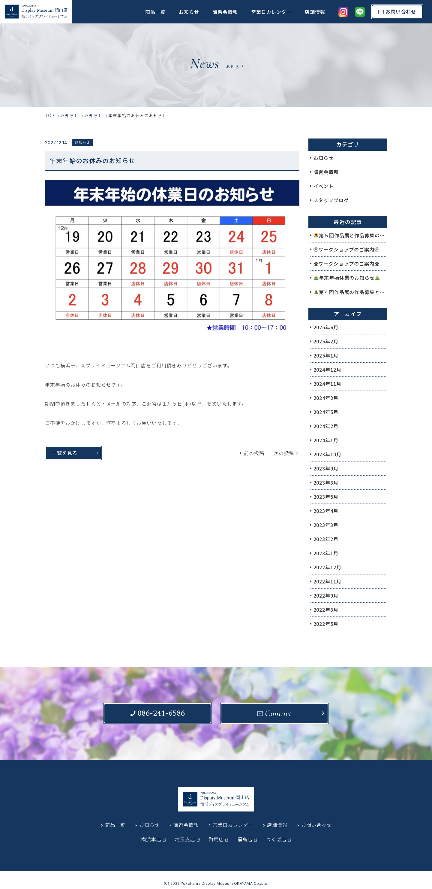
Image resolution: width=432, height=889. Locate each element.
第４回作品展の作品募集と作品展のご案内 (350, 292)
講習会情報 (225, 11)
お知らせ (189, 11)
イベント (324, 186)
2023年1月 (326, 553)
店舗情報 (315, 11)
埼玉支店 (185, 839)
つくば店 (276, 839)
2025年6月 (326, 327)
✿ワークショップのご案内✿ (347, 263)
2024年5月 (326, 412)
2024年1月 (326, 440)
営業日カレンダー (271, 11)
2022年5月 (326, 623)
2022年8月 (326, 609)
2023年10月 (328, 454)
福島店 (245, 839)
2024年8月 (326, 397)
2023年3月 (326, 524)
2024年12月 (328, 369)
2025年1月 (326, 355)
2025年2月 (326, 341)
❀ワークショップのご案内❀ (347, 249)
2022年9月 (326, 595)
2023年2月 (326, 539)
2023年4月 (326, 510)
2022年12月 (328, 567)
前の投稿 (254, 453)
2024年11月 (328, 383)
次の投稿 (284, 453)
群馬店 (216, 839)
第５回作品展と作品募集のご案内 (350, 235)
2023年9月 (326, 468)
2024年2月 (326, 426)
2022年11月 (328, 581)
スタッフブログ (331, 200)
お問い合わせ (316, 824)
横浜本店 (151, 839)
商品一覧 (155, 11)
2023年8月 (326, 482)
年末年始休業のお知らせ (347, 277)
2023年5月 (326, 496)
